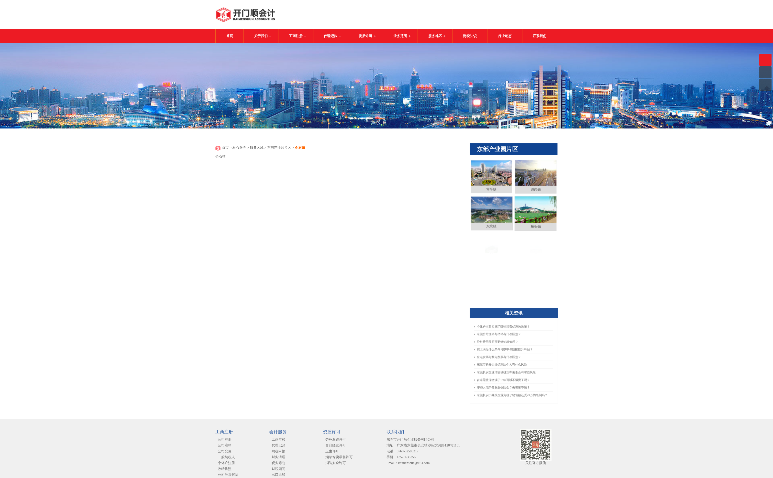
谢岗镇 (535, 190)
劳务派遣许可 (335, 441)
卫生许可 (332, 453)
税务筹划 (278, 465)
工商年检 (278, 441)
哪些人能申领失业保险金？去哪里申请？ (507, 374)
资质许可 (365, 36)
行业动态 (505, 36)
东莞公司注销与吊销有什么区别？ (505, 344)
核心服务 (239, 148)
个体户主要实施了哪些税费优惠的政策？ (507, 339)
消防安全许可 (335, 465)
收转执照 (225, 470)
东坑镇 (492, 225)
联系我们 (539, 36)
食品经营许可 (335, 447)
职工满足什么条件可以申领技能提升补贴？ (508, 352)
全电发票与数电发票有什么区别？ (505, 357)
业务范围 (400, 36)
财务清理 (278, 459)
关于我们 (261, 36)
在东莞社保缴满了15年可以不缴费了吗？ (507, 370)
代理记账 (330, 36)
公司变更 (225, 453)
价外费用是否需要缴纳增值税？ (504, 348)
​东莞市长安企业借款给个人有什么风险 (506, 361)
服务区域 (257, 148)
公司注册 (225, 441)
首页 (229, 36)
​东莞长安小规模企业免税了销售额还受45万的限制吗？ (512, 379)
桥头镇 (535, 225)
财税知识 (470, 36)
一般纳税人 (226, 459)
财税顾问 (278, 470)
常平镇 (492, 191)
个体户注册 (226, 465)
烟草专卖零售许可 (339, 459)
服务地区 (435, 36)
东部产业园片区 (279, 148)
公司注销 (225, 447)
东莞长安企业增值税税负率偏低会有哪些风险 (509, 366)
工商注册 (296, 36)
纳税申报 (278, 453)
